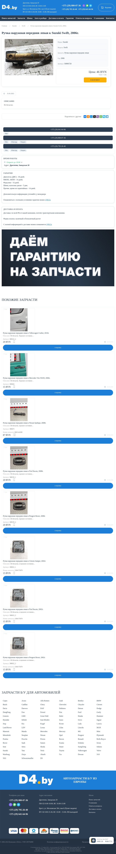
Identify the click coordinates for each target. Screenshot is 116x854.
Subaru (99, 747)
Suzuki (14, 26)
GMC (24, 716)
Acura (24, 701)
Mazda (24, 731)
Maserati (6, 731)
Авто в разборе (40, 18)
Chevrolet (62, 705)
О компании (99, 18)
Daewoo (25, 708)
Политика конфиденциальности (57, 842)
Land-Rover (7, 728)
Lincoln (81, 728)
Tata (23, 751)
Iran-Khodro (44, 720)
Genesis (6, 716)
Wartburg (6, 754)
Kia (23, 724)
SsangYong (82, 747)
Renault (81, 739)
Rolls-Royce (101, 739)
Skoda (42, 747)
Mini (98, 731)
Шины (30, 18)
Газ (60, 754)
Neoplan (25, 735)
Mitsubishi (7, 735)
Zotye (24, 754)
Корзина (106, 7)
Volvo (99, 751)
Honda (80, 716)
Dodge (99, 708)
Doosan (80, 754)
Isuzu (61, 720)
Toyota (61, 751)
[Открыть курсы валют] (101, 840)
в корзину (58, 347)
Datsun (80, 708)
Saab (23, 743)
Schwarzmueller (27, 758)
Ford (79, 712)
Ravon (61, 739)
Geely (99, 712)
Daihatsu (62, 708)
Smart (61, 747)
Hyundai (6, 720)
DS (41, 758)
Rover (5, 743)
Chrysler (81, 705)
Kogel (42, 724)
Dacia (5, 708)
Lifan (61, 728)
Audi (61, 701)
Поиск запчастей (9, 18)
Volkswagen (82, 751)
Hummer (100, 716)
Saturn (42, 743)
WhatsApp (14, 142)
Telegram (22, 142)
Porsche (24, 739)
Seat (4, 747)
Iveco (80, 720)
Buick (5, 705)
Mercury (62, 731)
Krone (61, 724)
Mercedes (43, 731)
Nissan (42, 735)
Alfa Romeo (44, 701)
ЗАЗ (98, 754)
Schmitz (81, 743)
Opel (61, 735)
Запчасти (21, 18)
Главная (4, 26)
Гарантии (70, 18)
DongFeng (7, 712)
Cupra (5, 701)
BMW (99, 701)
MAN (99, 728)
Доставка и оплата (56, 18)
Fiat (60, 712)
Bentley (81, 701)
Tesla (42, 751)
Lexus (42, 728)
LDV (23, 728)
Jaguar (99, 720)
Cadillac (25, 705)
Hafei (61, 716)
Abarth (42, 754)
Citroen (99, 705)
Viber (6, 133)
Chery (42, 705)
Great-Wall (44, 716)
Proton (42, 739)
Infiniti (24, 720)
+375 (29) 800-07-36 (71, 5)
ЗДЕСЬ (48, 200)
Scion (99, 743)
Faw (23, 712)
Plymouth (100, 735)
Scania (61, 743)
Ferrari (42, 712)
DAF (42, 708)
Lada (80, 724)
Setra (23, 747)
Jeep (4, 724)
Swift (23, 26)
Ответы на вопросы (84, 18)
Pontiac (5, 739)
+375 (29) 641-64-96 (85, 9)
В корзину (95, 80)
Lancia (99, 724)
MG (79, 731)
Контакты (110, 18)
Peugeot (81, 735)
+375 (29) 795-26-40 (69, 9)
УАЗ (4, 758)
